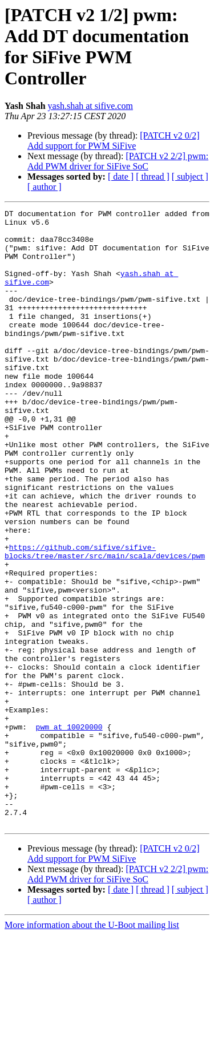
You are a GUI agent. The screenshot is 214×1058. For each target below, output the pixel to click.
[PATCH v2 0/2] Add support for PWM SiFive (113, 141)
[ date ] (121, 176)
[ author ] (44, 187)
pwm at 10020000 (69, 831)
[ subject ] (190, 176)
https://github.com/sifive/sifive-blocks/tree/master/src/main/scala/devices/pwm (105, 620)
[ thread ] (152, 176)
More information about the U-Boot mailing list (92, 1048)
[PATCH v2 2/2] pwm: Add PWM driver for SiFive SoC (117, 161)
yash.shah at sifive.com (90, 106)
